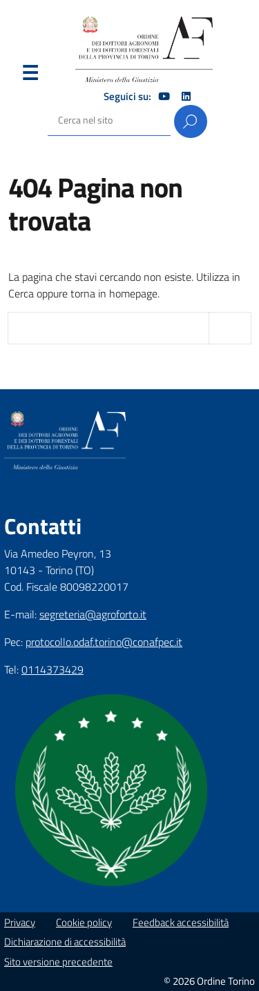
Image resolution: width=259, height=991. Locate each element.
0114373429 (52, 669)
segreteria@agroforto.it (92, 614)
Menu (29, 76)
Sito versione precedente (58, 962)
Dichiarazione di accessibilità (65, 942)
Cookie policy (84, 922)
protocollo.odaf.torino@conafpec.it (104, 642)
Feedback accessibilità (181, 922)
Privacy (19, 922)
